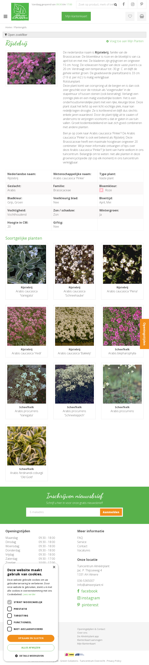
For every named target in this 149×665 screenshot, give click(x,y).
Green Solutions (69, 660)
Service (81, 542)
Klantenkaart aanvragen (89, 639)
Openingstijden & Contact (91, 629)
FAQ (80, 538)
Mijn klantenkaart (86, 643)
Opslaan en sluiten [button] (31, 638)
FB (123, 4)
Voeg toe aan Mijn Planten (127, 41)
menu (5, 16)
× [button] (54, 567)
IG (132, 4)
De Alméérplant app (88, 636)
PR (141, 4)
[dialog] (31, 612)
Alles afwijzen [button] (30, 647)
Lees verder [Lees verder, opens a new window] (29, 594)
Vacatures (83, 550)
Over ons (82, 632)
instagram (90, 598)
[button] (30, 656)
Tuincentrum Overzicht (92, 660)
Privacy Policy (114, 660)
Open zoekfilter (16, 35)
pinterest (89, 605)
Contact (82, 546)
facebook (88, 591)
